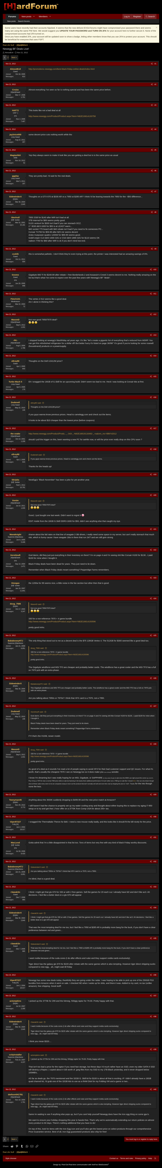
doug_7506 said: (37, 648)
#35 (155, 938)
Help (150, 1158)
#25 (155, 635)
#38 (155, 1016)
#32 (155, 861)
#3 (155, 105)
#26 (155, 678)
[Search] (150, 16)
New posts (26, 16)
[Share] (152, 63)
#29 (155, 795)
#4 (155, 129)
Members (43, 16)
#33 (155, 887)
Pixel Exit (65, 1165)
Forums (12, 16)
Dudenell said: (36, 455)
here (134, 781)
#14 (155, 356)
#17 (155, 428)
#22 (155, 550)
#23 (155, 578)
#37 (155, 996)
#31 (155, 837)
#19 (155, 474)
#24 (155, 598)
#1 (155, 64)
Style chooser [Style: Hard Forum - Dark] (10, 1158)
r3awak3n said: (37, 913)
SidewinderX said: (38, 867)
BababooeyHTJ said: (39, 684)
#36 (155, 975)
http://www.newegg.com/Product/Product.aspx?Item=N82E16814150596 (62, 621)
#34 (155, 908)
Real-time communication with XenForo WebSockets (89, 1165)
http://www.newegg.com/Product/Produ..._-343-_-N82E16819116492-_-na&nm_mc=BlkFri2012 (73, 433)
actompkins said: (37, 1055)
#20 (155, 495)
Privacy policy (140, 1158)
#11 (155, 294)
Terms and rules (126, 1158)
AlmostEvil (9, 53)
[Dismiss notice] (156, 27)
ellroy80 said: (36, 403)
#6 (155, 171)
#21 (155, 529)
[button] (34, 16)
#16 (155, 397)
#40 (155, 1089)
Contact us (113, 1158)
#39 (155, 1049)
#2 (155, 84)
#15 (155, 376)
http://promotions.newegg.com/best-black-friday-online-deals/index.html (62, 69)
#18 (155, 449)
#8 (155, 212)
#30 (155, 817)
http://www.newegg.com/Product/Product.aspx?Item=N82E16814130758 (62, 116)
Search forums (24, 21)
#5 (155, 150)
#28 (155, 744)
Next (13, 57)
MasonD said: (36, 501)
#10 (155, 270)
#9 (155, 249)
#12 (155, 314)
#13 (155, 335)
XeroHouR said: (37, 712)
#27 (155, 706)
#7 (155, 191)
